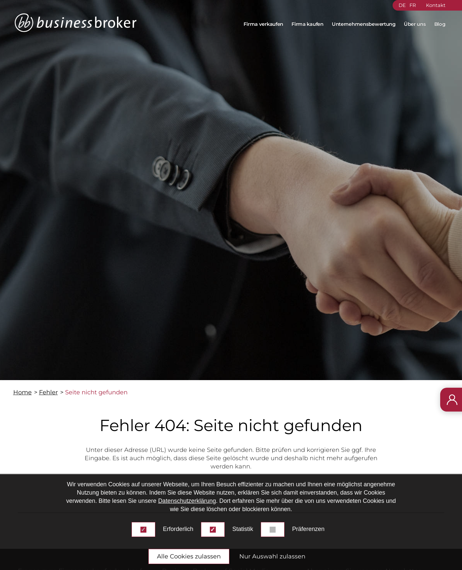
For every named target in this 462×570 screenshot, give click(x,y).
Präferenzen (308, 529)
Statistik (242, 529)
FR (412, 5)
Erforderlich (178, 529)
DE (402, 5)
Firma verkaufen (263, 24)
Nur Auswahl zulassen (272, 556)
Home (22, 392)
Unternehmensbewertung (364, 24)
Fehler (48, 392)
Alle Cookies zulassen (189, 556)
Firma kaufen (307, 24)
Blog (439, 24)
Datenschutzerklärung (187, 501)
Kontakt (435, 5)
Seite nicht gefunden (96, 392)
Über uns (415, 24)
